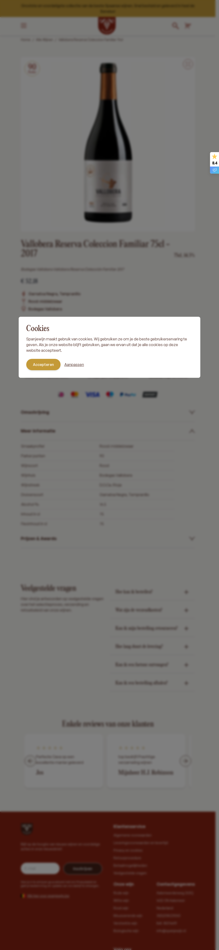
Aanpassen (74, 364)
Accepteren (43, 364)
